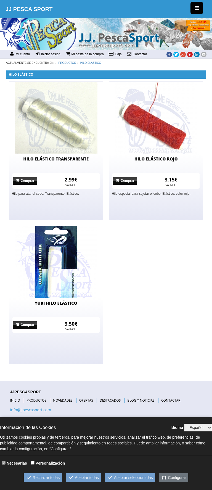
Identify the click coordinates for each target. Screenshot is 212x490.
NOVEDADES (62, 400)
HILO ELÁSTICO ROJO (156, 159)
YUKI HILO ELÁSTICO (56, 303)
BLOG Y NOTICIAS (140, 400)
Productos (67, 62)
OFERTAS (86, 400)
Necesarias (17, 463)
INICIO (15, 400)
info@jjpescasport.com (30, 409)
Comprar (25, 180)
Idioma (177, 427)
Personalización (50, 463)
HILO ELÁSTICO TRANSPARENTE (56, 159)
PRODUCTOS (37, 400)
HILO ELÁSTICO (90, 62)
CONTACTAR (170, 400)
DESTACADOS (110, 400)
